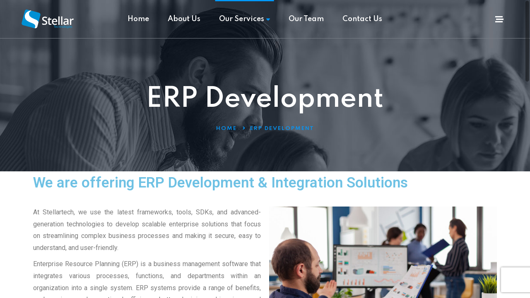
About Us (184, 19)
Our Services (244, 19)
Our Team (306, 19)
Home (138, 19)
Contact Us (362, 19)
